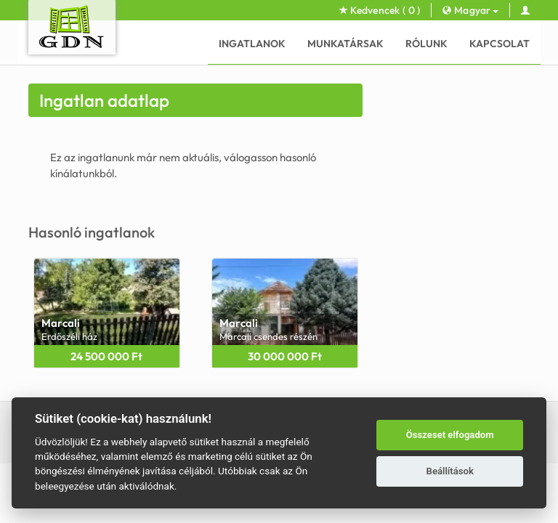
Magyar (470, 10)
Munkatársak (345, 43)
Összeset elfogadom (450, 434)
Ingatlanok (252, 43)
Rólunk (426, 43)
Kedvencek (380, 10)
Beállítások (450, 471)
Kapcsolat (499, 43)
